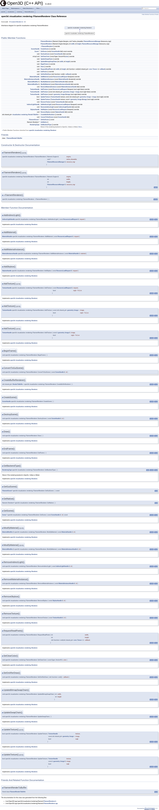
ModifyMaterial (45, 82)
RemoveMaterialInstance (49, 87)
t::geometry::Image (59, 94)
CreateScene (45, 49)
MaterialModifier (33, 82)
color (66, 56)
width (72, 44)
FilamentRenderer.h (17, 22)
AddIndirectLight (46, 104)
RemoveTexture (46, 102)
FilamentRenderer (29, 11)
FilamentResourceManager (92, 41)
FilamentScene (34, 119)
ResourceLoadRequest (60, 76)
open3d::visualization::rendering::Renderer (42, 130)
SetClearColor (45, 56)
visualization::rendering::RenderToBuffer (25, 114)
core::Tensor (93, 69)
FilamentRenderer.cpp (51, 803)
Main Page (5, 8)
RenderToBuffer (18, 384)
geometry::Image (68, 92)
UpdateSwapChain (46, 59)
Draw (42, 66)
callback (102, 69)
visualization (11, 11)
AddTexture (44, 89)
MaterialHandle (34, 76)
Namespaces (15, 8)
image (78, 92)
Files (38, 8)
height (79, 44)
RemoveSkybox (45, 112)
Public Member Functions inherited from (29, 130)
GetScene (44, 51)
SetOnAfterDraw (46, 74)
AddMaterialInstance (47, 79)
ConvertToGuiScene (47, 117)
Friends (156, 14)
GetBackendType (46, 124)
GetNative (44, 122)
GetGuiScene (45, 119)
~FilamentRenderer (47, 46)
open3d (3, 11)
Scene (37, 51)
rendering (19, 11)
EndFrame (44, 71)
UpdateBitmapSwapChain (49, 61)
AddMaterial (44, 76)
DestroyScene (45, 54)
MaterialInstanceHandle (32, 79)
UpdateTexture (45, 97)
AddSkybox (44, 109)
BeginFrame (44, 64)
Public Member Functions (148, 14)
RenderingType (34, 124)
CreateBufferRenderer (48, 114)
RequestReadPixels (47, 69)
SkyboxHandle (34, 109)
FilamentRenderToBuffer (14, 138)
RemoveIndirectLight (47, 107)
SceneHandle (35, 49)
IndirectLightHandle (33, 104)
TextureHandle (34, 89)
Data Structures (28, 8)
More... (80, 127)
